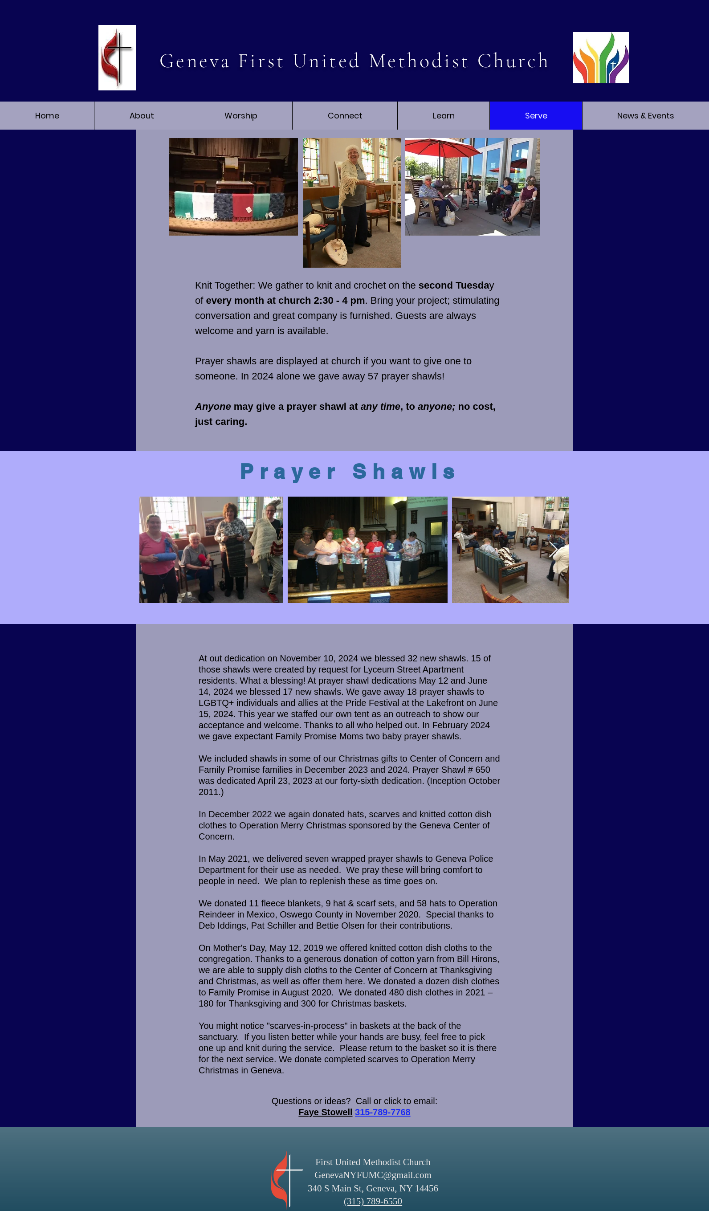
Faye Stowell (325, 1112)
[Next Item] (553, 550)
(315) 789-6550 (373, 1201)
